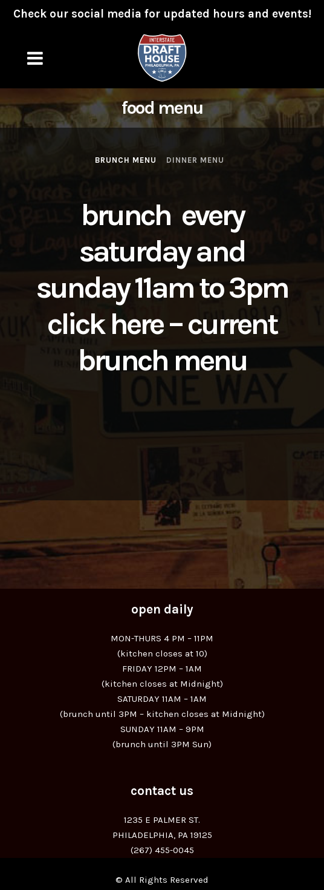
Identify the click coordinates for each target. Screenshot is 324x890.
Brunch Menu (126, 160)
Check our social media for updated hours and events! (162, 14)
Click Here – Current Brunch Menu (162, 342)
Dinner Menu (195, 160)
